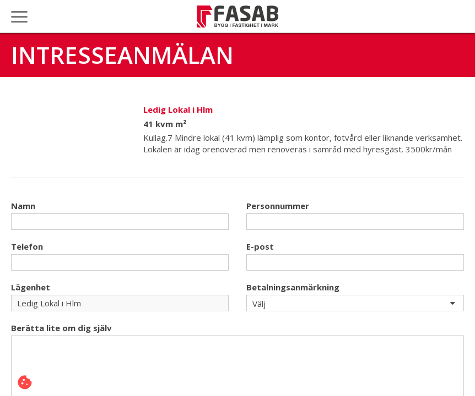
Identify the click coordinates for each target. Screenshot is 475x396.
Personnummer (277, 205)
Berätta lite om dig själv (61, 327)
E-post (260, 246)
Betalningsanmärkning (292, 287)
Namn (23, 205)
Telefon (27, 246)
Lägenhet (30, 287)
